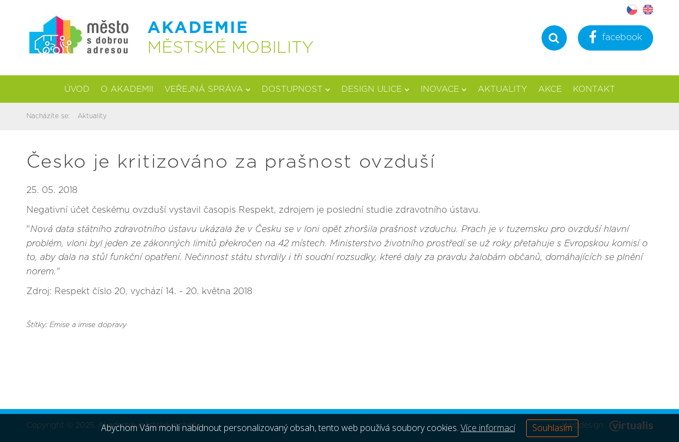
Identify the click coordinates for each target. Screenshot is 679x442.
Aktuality (502, 89)
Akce (550, 89)
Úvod (77, 89)
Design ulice (375, 89)
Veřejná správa (207, 89)
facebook (615, 39)
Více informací (488, 428)
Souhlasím (552, 428)
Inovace (444, 89)
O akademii (127, 89)
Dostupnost (296, 89)
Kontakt (594, 89)
